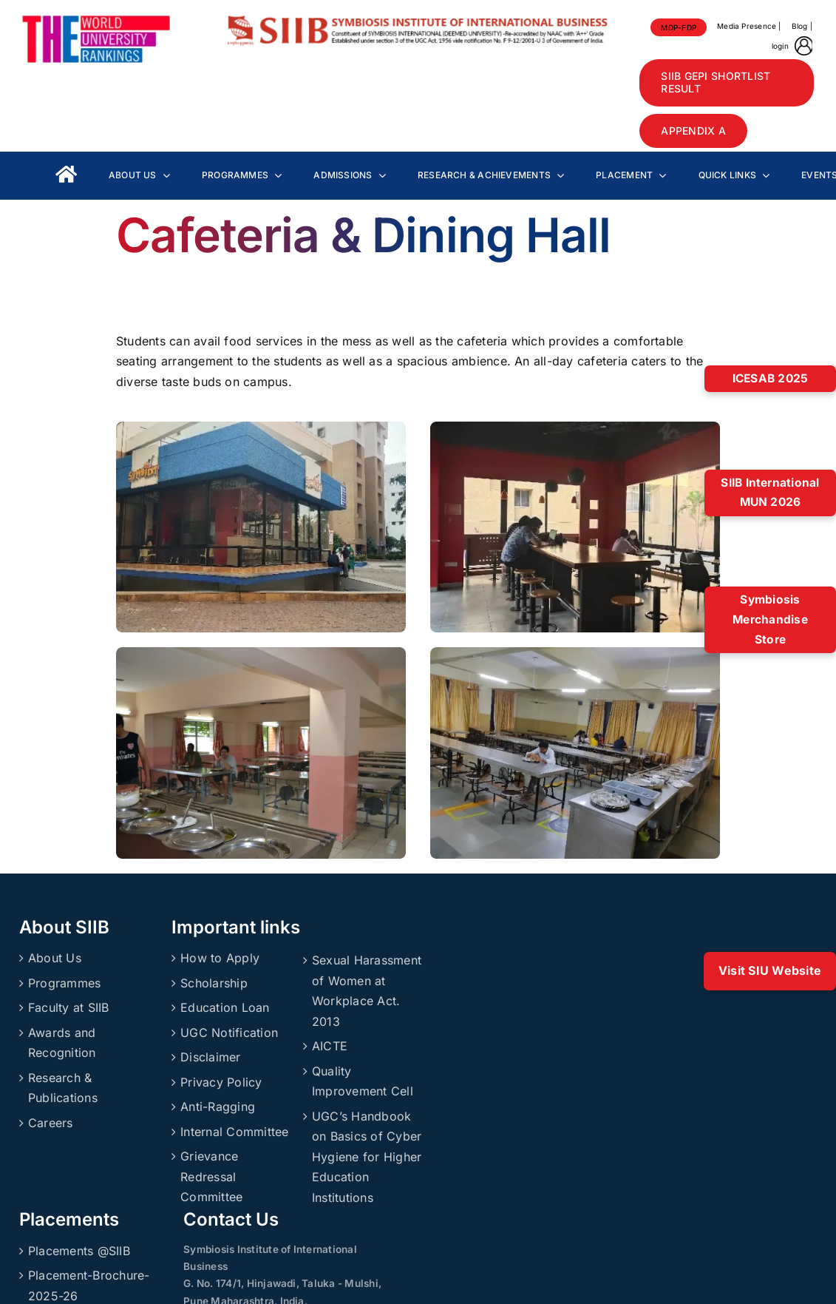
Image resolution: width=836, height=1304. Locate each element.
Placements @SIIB (79, 1250)
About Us (54, 957)
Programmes (64, 983)
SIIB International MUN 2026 (770, 493)
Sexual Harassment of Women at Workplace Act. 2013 (366, 991)
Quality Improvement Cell (362, 1081)
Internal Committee (234, 1131)
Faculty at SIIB (68, 1007)
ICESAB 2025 (771, 378)
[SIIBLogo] (418, 20)
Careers (50, 1122)
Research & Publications (63, 1088)
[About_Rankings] (96, 20)
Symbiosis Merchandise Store (770, 619)
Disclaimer (210, 1057)
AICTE (329, 1045)
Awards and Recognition (62, 1043)
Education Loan (224, 1007)
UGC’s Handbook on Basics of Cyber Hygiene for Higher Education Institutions (366, 1157)
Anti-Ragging (217, 1106)
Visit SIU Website (769, 970)
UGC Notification (229, 1032)
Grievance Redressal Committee (211, 1176)
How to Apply (219, 957)
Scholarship (214, 983)
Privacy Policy (221, 1082)
